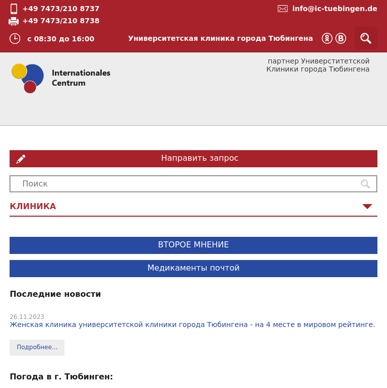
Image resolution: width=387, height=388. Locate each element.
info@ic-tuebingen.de (334, 9)
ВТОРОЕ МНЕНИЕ (193, 244)
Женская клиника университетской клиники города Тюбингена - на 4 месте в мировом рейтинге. (192, 324)
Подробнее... (37, 347)
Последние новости (55, 294)
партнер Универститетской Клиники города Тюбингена (317, 65)
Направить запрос (199, 158)
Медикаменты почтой (193, 268)
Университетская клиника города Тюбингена (220, 38)
